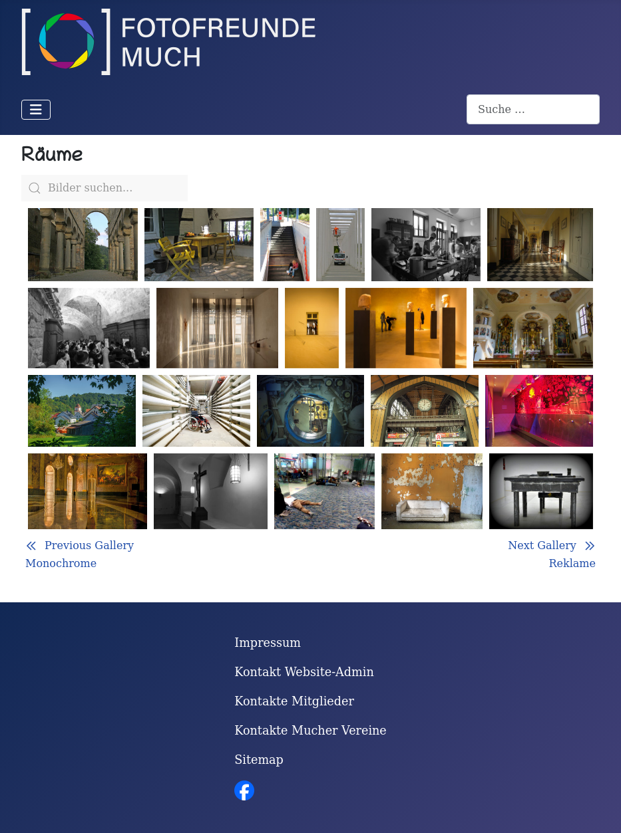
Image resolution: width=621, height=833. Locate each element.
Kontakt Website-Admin (304, 672)
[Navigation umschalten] (36, 110)
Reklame (572, 563)
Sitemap (259, 760)
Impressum (267, 643)
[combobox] (533, 109)
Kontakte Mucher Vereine (310, 730)
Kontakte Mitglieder (294, 701)
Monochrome (61, 563)
